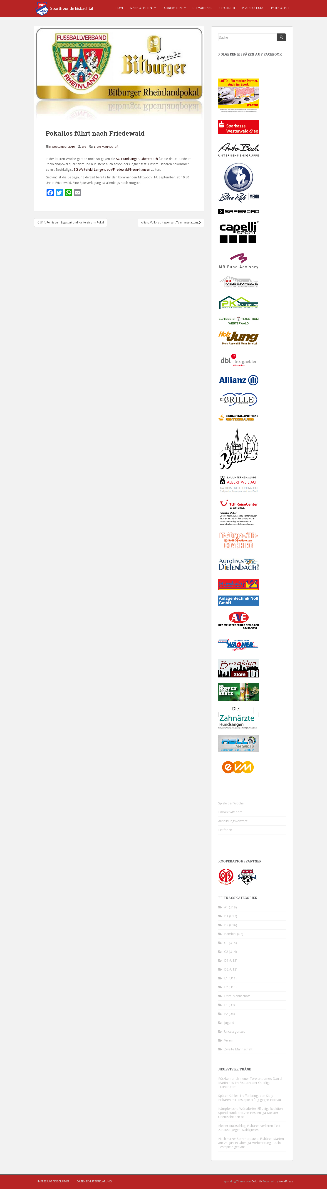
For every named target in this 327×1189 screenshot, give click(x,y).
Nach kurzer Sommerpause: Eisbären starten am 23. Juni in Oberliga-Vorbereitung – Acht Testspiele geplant (251, 1142)
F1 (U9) (229, 1005)
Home (120, 8)
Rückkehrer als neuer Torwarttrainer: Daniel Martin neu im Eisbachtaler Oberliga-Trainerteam (250, 1082)
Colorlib (256, 1181)
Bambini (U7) (233, 934)
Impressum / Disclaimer (53, 1181)
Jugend (229, 1022)
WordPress (286, 1181)
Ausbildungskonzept (233, 821)
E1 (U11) (230, 978)
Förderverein (172, 8)
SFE (84, 147)
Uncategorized (234, 1031)
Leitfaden (225, 830)
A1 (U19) (230, 907)
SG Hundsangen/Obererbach (137, 159)
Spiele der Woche (231, 803)
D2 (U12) (230, 969)
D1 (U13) (230, 960)
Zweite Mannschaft (238, 1049)
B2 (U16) (230, 925)
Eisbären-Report (230, 812)
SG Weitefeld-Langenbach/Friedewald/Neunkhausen (112, 169)
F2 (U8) (229, 1014)
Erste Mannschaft (106, 147)
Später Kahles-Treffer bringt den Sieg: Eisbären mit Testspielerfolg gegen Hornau (249, 1097)
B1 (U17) (230, 916)
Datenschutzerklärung (94, 1181)
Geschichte (227, 8)
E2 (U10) (230, 987)
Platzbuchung (253, 8)
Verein (228, 1040)
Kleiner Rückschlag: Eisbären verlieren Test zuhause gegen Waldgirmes (249, 1127)
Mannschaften (141, 8)
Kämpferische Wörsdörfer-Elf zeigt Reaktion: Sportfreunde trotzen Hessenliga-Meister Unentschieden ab (250, 1112)
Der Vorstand (203, 8)
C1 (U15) (230, 943)
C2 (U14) (230, 951)
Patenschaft (280, 8)
